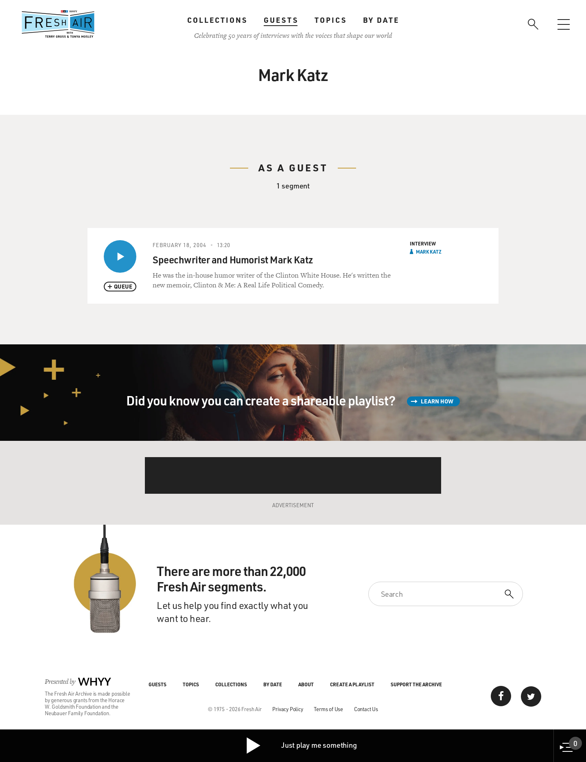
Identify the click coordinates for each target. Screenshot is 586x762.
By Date (381, 20)
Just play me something (300, 746)
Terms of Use (328, 708)
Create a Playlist (352, 684)
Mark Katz (429, 251)
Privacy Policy (287, 708)
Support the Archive (416, 684)
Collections (217, 20)
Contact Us (366, 708)
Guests (281, 20)
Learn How (437, 401)
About (306, 684)
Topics (331, 20)
